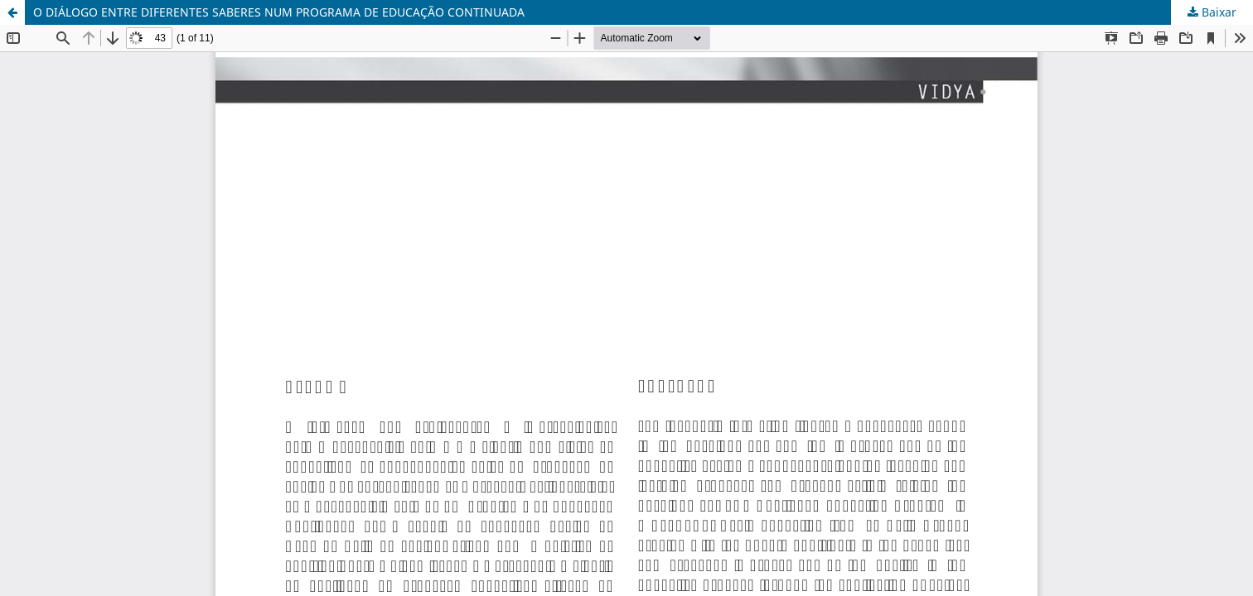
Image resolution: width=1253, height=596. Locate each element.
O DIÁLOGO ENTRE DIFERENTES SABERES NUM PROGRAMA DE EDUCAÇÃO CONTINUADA (279, 12)
